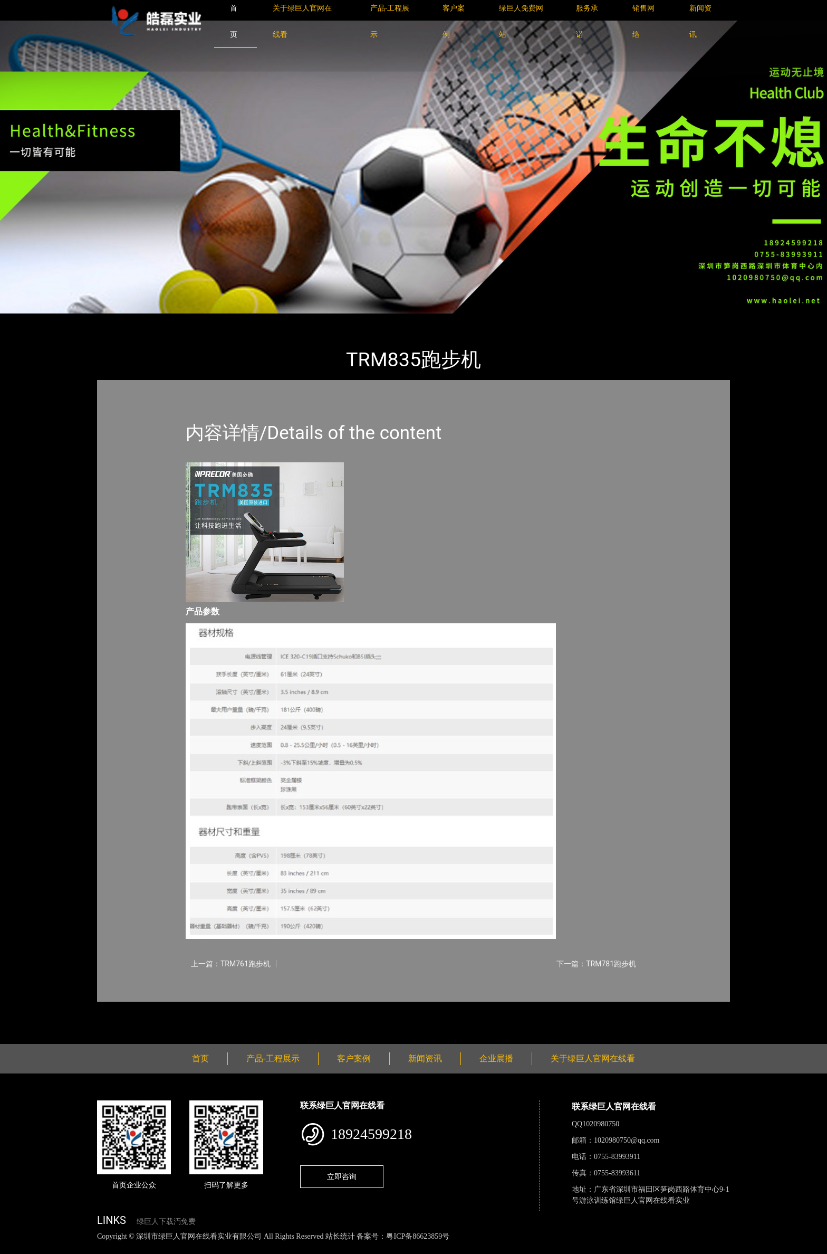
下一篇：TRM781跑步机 (596, 963)
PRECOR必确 (219, 320)
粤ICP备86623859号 (417, 1236)
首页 (115, 320)
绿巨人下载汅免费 (166, 1222)
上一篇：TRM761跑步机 (231, 963)
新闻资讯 (425, 1058)
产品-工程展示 (160, 320)
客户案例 (354, 1058)
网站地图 (16, 1247)
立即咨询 (342, 1176)
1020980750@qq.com (627, 1140)
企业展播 (496, 1058)
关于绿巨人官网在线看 (593, 1058)
